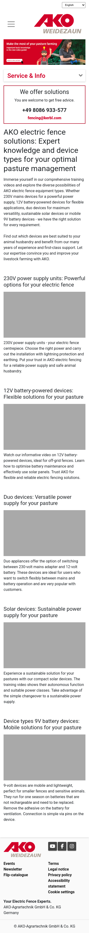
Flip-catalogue (16, 875)
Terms (53, 863)
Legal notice (58, 869)
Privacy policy (60, 875)
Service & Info (26, 75)
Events (9, 863)
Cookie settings (61, 892)
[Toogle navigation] (11, 24)
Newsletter (13, 869)
